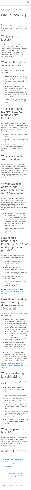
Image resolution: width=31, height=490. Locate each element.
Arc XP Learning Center (6, 9)
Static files (8, 466)
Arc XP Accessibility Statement (15, 485)
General (20, 9)
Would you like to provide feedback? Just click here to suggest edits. (15, 475)
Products (15, 9)
